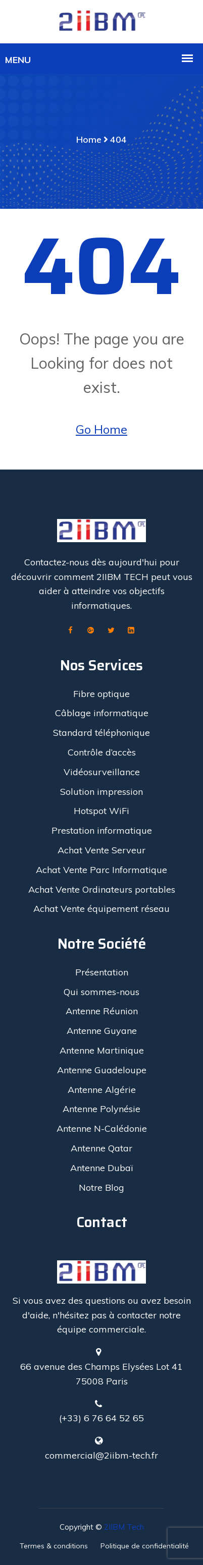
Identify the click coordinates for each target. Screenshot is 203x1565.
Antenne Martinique (102, 1050)
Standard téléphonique (101, 732)
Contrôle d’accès (102, 752)
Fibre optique (101, 694)
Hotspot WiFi (101, 811)
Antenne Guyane (102, 1030)
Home (89, 139)
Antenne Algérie (102, 1089)
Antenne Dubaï (101, 1168)
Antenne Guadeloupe (101, 1070)
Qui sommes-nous (101, 992)
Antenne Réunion (102, 1011)
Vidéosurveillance (102, 772)
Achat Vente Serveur (101, 850)
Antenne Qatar (101, 1148)
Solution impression (101, 791)
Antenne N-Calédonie (102, 1128)
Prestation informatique (102, 830)
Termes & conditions (54, 1545)
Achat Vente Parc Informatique (101, 870)
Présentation (101, 972)
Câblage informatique (101, 713)
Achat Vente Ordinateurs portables (101, 889)
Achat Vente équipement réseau (101, 908)
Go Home (101, 429)
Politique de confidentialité (144, 1545)
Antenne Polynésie (101, 1109)
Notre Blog (101, 1187)
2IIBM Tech (124, 1527)
